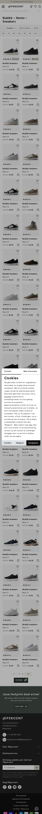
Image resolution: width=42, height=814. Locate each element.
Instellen (7, 443)
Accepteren (33, 443)
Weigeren (20, 443)
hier (30, 425)
